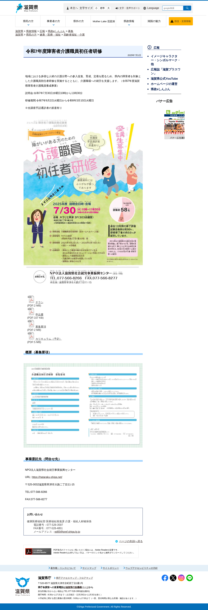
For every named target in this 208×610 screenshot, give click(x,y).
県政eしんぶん (56, 31)
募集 (70, 31)
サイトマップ (89, 568)
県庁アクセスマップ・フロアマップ (74, 578)
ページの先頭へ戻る (131, 541)
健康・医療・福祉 (50, 34)
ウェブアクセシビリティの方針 (141, 568)
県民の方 (31, 34)
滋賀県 (19, 31)
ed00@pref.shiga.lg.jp (67, 531)
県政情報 (31, 31)
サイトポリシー (111, 568)
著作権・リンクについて (63, 568)
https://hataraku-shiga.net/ (47, 477)
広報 (42, 31)
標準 (102, 8)
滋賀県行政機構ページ (77, 587)
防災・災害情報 (183, 21)
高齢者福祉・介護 (74, 34)
